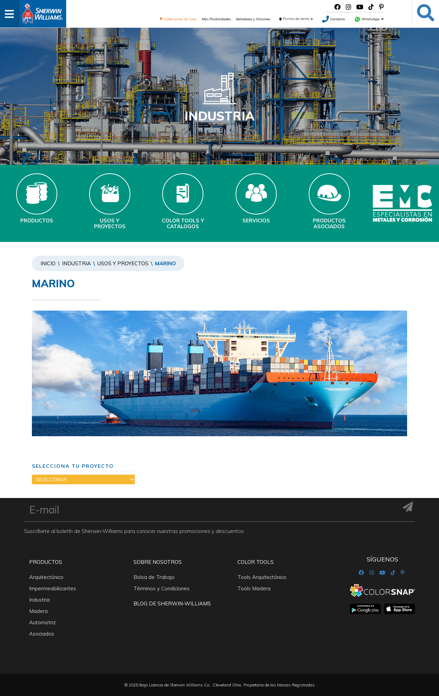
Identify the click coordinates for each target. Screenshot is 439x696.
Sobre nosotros (157, 562)
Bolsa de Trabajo (154, 577)
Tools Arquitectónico (261, 577)
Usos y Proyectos (123, 263)
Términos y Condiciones (161, 588)
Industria (76, 263)
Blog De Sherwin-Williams (172, 603)
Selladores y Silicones (253, 19)
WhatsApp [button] (369, 19)
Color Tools (255, 562)
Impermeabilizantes (52, 588)
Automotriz (42, 622)
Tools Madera (254, 588)
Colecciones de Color (178, 19)
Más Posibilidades (216, 19)
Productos (45, 562)
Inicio (48, 263)
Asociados (41, 633)
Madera (38, 611)
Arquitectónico (46, 577)
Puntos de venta (296, 18)
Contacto (333, 19)
